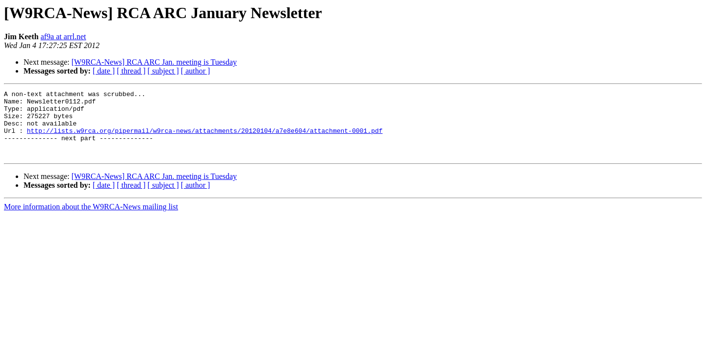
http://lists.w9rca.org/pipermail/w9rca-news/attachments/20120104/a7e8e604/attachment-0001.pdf (204, 139)
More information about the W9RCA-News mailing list (91, 220)
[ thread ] (131, 71)
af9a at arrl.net (63, 36)
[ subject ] (163, 71)
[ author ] (195, 71)
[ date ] (104, 71)
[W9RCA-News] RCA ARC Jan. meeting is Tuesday (154, 62)
